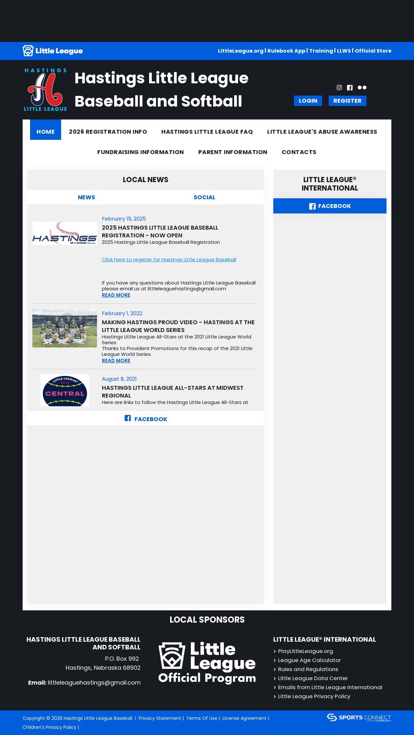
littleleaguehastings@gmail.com (94, 682)
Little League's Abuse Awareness (322, 132)
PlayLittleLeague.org (303, 651)
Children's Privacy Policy (49, 727)
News (86, 197)
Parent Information (232, 152)
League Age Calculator (308, 660)
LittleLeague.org (241, 51)
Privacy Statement (160, 718)
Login (308, 101)
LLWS (344, 51)
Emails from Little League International (330, 687)
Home (46, 132)
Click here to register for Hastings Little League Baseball (169, 259)
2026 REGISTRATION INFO (108, 132)
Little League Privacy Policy (313, 696)
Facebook (145, 419)
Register (347, 101)
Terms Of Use (201, 718)
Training (321, 51)
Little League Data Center (311, 678)
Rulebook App (286, 51)
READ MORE (116, 295)
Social (204, 197)
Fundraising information (140, 152)
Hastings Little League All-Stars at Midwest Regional (173, 391)
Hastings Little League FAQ (207, 132)
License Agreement (245, 718)
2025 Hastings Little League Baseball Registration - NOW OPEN (160, 231)
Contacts (299, 152)
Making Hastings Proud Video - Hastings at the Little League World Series (178, 326)
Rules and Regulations (307, 669)
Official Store (373, 51)
